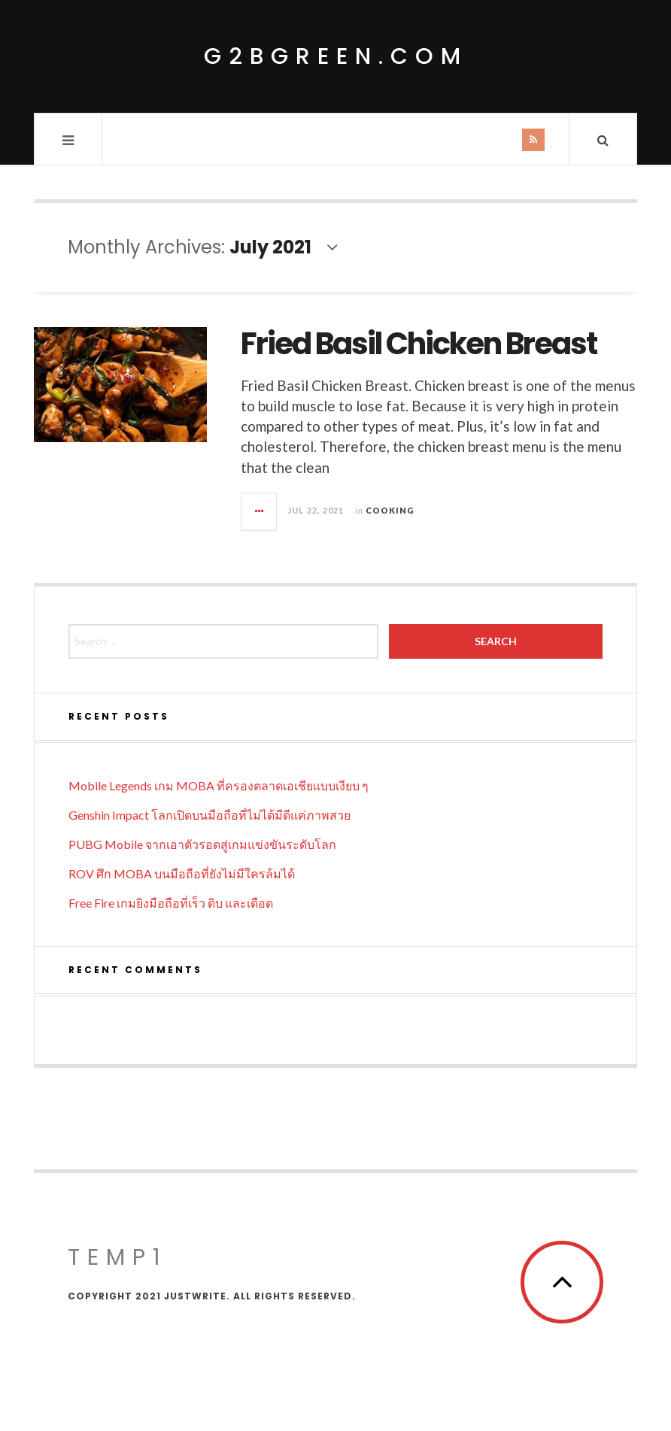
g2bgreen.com (336, 56)
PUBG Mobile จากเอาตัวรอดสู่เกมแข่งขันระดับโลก (202, 844)
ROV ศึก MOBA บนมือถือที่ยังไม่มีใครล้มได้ (181, 873)
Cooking (390, 510)
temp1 (118, 1257)
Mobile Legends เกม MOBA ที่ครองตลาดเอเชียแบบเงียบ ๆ (218, 785)
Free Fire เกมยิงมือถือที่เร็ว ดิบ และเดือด (170, 903)
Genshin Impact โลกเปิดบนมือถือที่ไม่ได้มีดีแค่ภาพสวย (209, 815)
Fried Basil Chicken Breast (419, 344)
